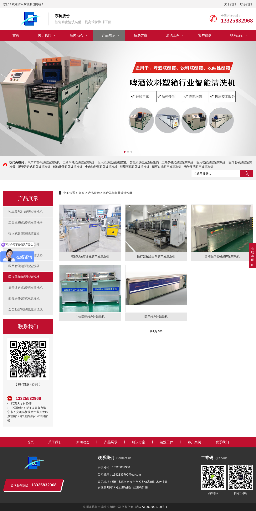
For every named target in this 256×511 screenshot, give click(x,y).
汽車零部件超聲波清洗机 (44, 162)
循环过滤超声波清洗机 (166, 166)
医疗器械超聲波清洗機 (24, 277)
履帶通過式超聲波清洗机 (34, 166)
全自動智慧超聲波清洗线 (101, 166)
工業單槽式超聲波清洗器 (79, 162)
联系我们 (246, 4)
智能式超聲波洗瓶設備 (144, 162)
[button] (125, 152)
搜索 (246, 173)
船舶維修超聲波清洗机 (67, 166)
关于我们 (230, 4)
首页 (15, 35)
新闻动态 (76, 35)
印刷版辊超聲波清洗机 (134, 166)
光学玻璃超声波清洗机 (198, 166)
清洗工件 (172, 35)
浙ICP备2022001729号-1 (151, 506)
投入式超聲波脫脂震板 (112, 162)
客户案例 (204, 35)
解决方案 (140, 35)
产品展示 (108, 35)
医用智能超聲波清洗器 (211, 162)
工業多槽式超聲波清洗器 (178, 162)
